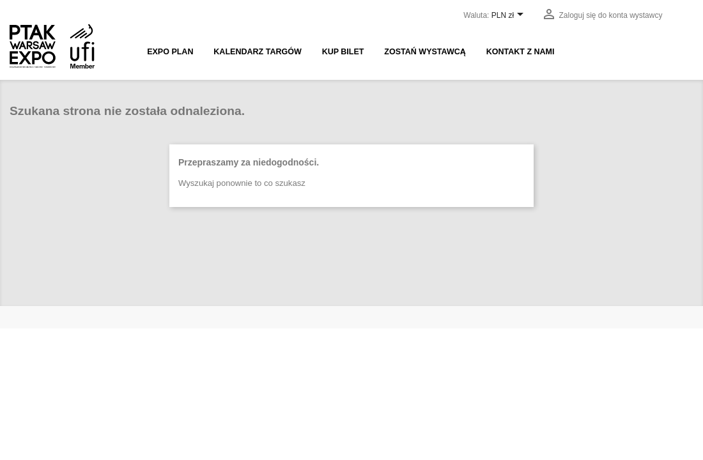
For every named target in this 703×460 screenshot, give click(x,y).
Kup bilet (343, 51)
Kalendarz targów (257, 51)
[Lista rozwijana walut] (509, 16)
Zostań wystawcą (424, 51)
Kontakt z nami (520, 51)
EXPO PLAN (170, 51)
